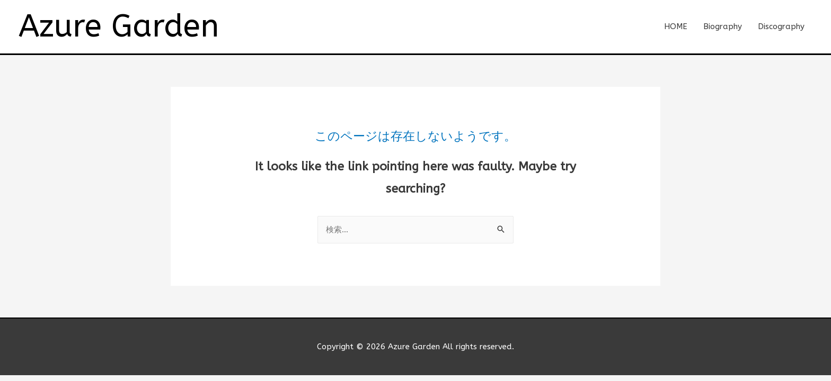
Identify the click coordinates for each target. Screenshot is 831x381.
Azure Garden (119, 26)
